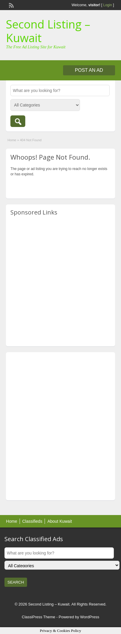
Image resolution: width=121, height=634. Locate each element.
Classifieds (32, 521)
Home (11, 140)
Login (107, 5)
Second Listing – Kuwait (48, 30)
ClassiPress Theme (38, 617)
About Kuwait (59, 521)
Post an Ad (89, 70)
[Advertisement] (60, 281)
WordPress (89, 617)
